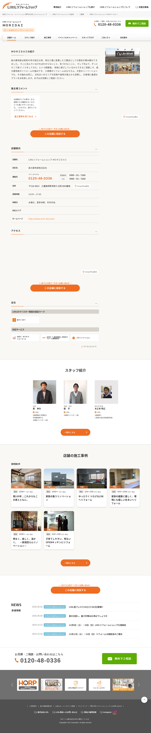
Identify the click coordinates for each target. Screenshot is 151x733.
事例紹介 (57, 7)
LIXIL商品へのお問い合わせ (66, 712)
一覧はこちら (69, 432)
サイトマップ (82, 706)
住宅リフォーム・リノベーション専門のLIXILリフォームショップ (24, 14)
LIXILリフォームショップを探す (80, 7)
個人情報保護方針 (46, 706)
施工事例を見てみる (23, 116)
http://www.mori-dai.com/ (41, 218)
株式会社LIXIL (43, 712)
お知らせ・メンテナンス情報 (65, 706)
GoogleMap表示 (83, 186)
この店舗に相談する (55, 133)
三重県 (82, 14)
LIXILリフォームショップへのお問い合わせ (107, 706)
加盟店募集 (144, 7)
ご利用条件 (33, 706)
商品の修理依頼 (90, 712)
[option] (122, 61)
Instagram (110, 712)
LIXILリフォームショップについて (115, 7)
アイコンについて (90, 346)
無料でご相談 (139, 23)
